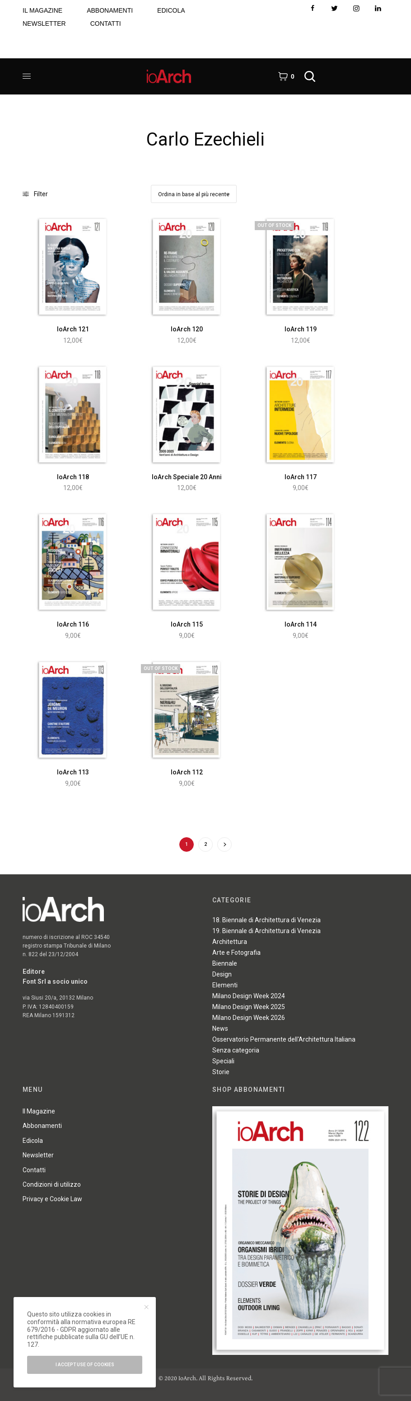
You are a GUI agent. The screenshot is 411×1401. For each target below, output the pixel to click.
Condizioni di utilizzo (52, 1184)
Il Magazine (39, 1111)
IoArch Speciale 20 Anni (187, 477)
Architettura (229, 942)
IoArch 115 (187, 624)
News (220, 1028)
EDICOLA (171, 10)
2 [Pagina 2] (205, 844)
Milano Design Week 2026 (248, 1017)
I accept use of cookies (85, 1364)
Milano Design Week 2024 (248, 996)
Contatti (34, 1170)
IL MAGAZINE (42, 10)
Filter (35, 194)
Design (222, 974)
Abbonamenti (42, 1125)
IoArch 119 (301, 329)
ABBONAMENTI (110, 10)
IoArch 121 (73, 329)
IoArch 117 (301, 477)
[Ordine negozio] (194, 194)
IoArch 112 (187, 772)
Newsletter (38, 1155)
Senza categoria (235, 1050)
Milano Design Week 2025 (248, 1007)
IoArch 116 (73, 624)
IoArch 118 (73, 477)
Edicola (33, 1140)
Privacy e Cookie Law (52, 1199)
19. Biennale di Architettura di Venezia (266, 931)
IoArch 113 (73, 772)
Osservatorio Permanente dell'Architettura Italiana (283, 1039)
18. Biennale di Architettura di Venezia (266, 920)
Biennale (224, 963)
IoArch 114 (301, 624)
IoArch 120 (187, 329)
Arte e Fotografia (236, 952)
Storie (220, 1072)
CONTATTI (105, 23)
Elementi (225, 985)
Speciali (223, 1061)
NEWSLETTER (44, 23)
